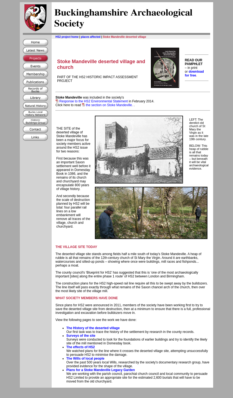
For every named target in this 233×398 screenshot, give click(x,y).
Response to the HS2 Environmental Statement (93, 101)
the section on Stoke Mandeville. (107, 105)
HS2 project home (67, 36)
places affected (90, 36)
